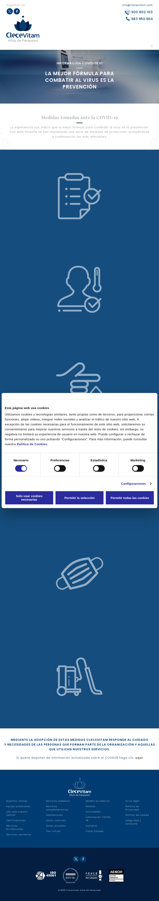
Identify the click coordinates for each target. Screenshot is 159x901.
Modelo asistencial (98, 801)
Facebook (83, 859)
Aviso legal (132, 801)
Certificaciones (16, 820)
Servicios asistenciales (14, 827)
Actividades (93, 811)
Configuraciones (133, 483)
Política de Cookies (32, 444)
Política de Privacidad (132, 808)
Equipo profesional (18, 806)
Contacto (91, 825)
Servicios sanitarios (18, 834)
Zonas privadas (56, 825)
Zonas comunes (56, 820)
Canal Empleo (95, 831)
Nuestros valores (17, 801)
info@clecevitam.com (137, 5)
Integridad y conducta (133, 822)
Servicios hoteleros (58, 801)
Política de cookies (137, 815)
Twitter (76, 859)
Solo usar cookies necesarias (29, 497)
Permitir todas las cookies (130, 498)
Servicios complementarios (57, 808)
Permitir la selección (79, 498)
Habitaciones (54, 815)
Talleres (91, 806)
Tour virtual (53, 831)
